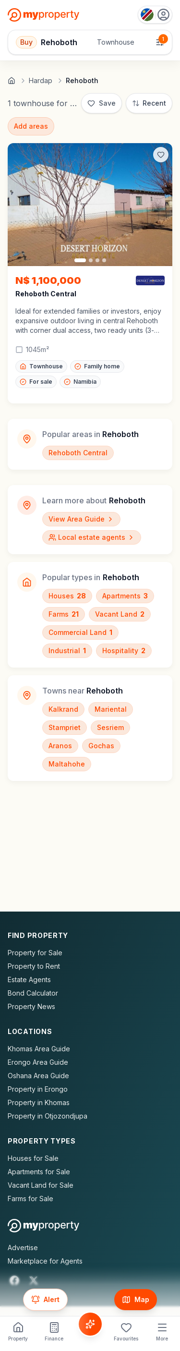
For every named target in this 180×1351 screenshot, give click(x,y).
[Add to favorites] (160, 154)
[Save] (101, 103)
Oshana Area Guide (38, 1075)
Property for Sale (35, 953)
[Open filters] (90, 42)
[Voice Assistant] (90, 1324)
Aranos (60, 746)
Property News (31, 1006)
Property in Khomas (39, 1102)
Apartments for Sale (39, 1172)
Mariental (111, 709)
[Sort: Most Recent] (149, 103)
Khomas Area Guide (39, 1049)
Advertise (23, 1247)
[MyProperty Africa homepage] (43, 1225)
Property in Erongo (38, 1089)
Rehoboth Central (78, 453)
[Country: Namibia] (155, 15)
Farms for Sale (30, 1198)
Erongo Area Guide (38, 1062)
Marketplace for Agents (45, 1261)
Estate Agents (29, 979)
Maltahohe (66, 764)
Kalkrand (63, 709)
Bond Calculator (33, 993)
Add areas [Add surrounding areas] (31, 126)
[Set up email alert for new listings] (45, 1300)
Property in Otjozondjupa (47, 1116)
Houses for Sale (33, 1158)
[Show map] (135, 1299)
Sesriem (110, 727)
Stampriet (64, 727)
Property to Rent (34, 966)
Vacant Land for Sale (40, 1185)
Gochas (101, 746)
